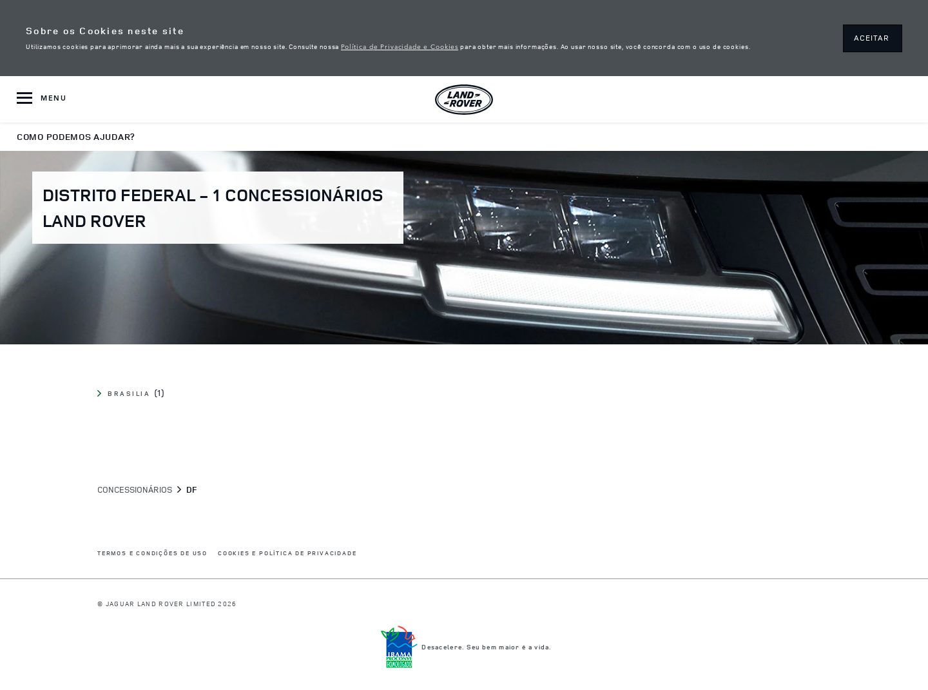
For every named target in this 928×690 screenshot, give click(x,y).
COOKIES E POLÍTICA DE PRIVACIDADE (287, 553)
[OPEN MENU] (41, 99)
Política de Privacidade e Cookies (399, 46)
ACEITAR (871, 37)
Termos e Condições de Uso (152, 553)
